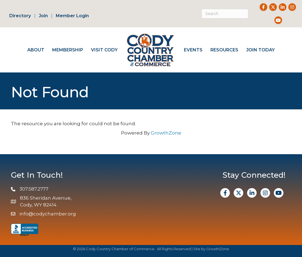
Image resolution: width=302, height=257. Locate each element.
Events (193, 49)
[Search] (225, 13)
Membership (67, 49)
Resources (224, 49)
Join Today (260, 49)
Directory (20, 16)
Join (43, 16)
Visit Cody (104, 49)
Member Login (72, 16)
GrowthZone (166, 133)
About (35, 49)
